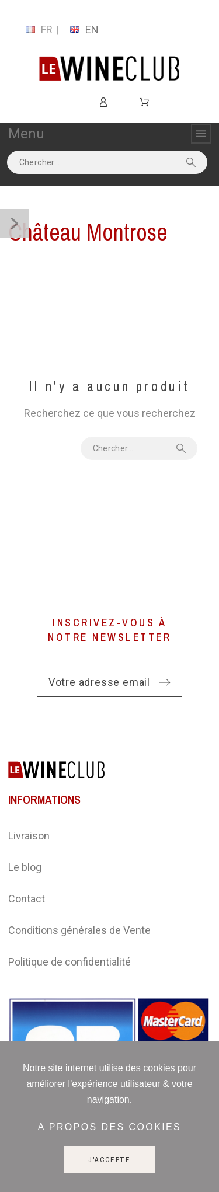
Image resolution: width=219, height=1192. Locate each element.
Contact (26, 899)
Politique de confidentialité (69, 962)
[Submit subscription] (165, 682)
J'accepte (109, 1160)
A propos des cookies (109, 1127)
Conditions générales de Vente (79, 930)
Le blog (24, 867)
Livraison (29, 835)
